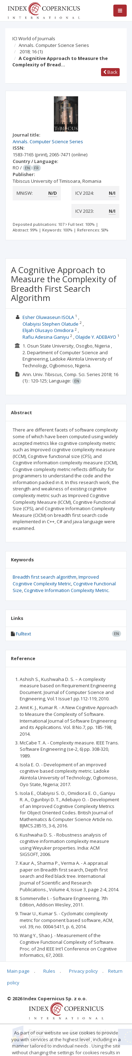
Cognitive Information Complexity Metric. (66, 590)
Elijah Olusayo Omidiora (48, 330)
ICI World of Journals (33, 38)
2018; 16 (31, 51)
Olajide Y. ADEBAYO (95, 337)
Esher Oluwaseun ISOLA (48, 317)
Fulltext (23, 633)
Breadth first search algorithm (44, 577)
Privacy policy (83, 971)
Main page (18, 971)
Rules (49, 971)
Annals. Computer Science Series (54, 45)
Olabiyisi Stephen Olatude (50, 324)
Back (110, 72)
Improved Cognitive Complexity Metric (56, 580)
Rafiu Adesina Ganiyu (46, 337)
